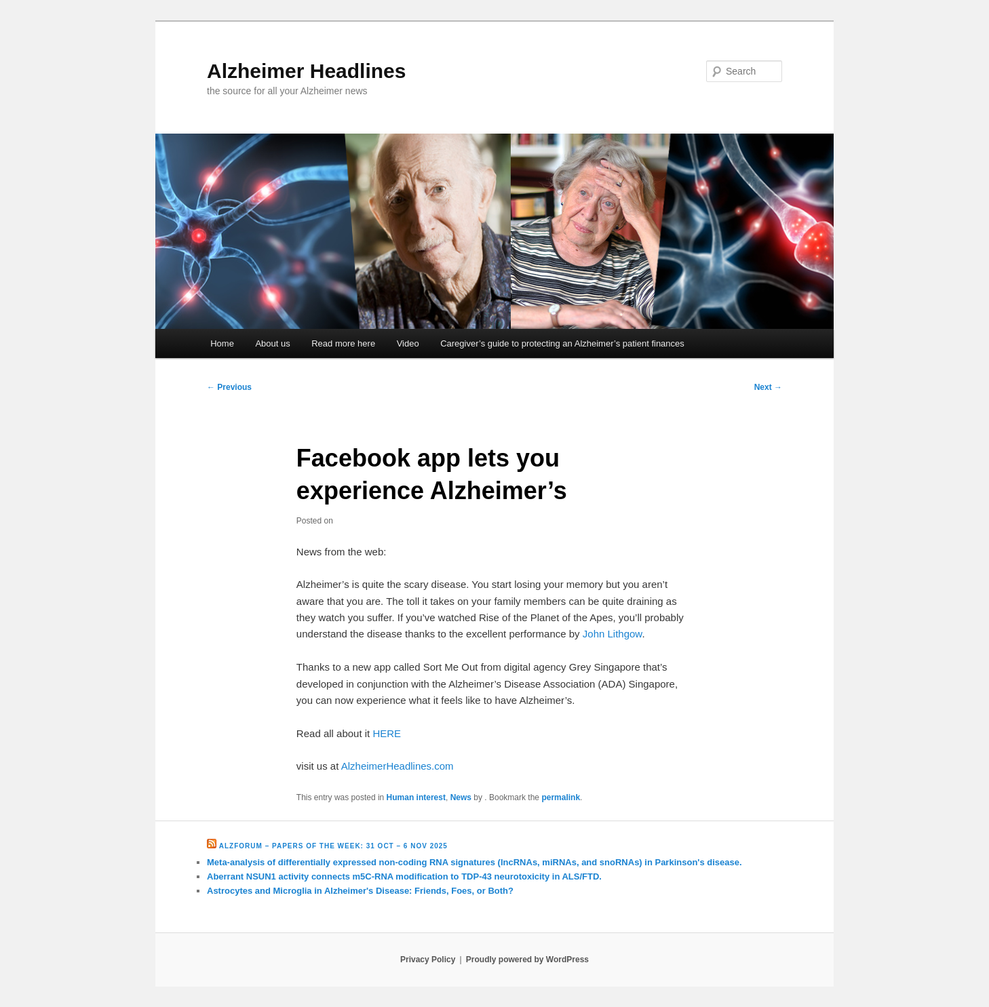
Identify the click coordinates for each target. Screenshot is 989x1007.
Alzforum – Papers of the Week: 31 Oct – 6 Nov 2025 (333, 846)
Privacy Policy (427, 959)
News (460, 797)
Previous (229, 387)
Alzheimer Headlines (306, 71)
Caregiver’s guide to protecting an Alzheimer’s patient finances (562, 343)
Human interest (416, 797)
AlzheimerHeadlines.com (397, 766)
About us (272, 343)
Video (408, 343)
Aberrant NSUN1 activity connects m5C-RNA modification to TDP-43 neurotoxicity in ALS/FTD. (404, 876)
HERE (386, 733)
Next (768, 387)
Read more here (343, 343)
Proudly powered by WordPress (527, 959)
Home (222, 343)
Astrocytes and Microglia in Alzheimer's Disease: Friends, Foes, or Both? (360, 891)
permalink (560, 797)
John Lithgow (612, 633)
